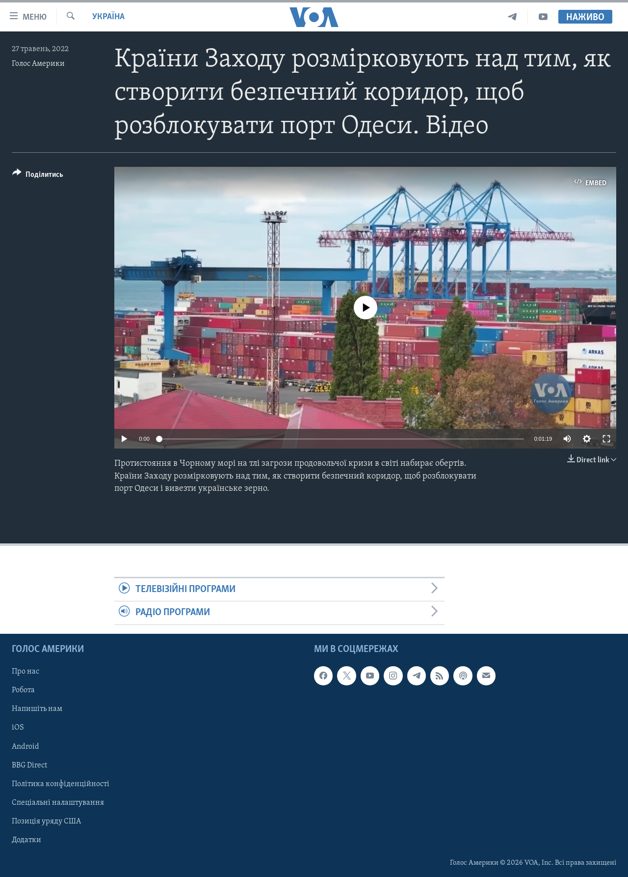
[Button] (37, 176)
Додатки (26, 840)
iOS (18, 728)
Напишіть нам (37, 709)
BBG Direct (29, 765)
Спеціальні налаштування (58, 802)
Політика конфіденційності (60, 784)
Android (25, 746)
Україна (108, 17)
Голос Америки (38, 64)
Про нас (25, 672)
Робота (23, 690)
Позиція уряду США (46, 821)
